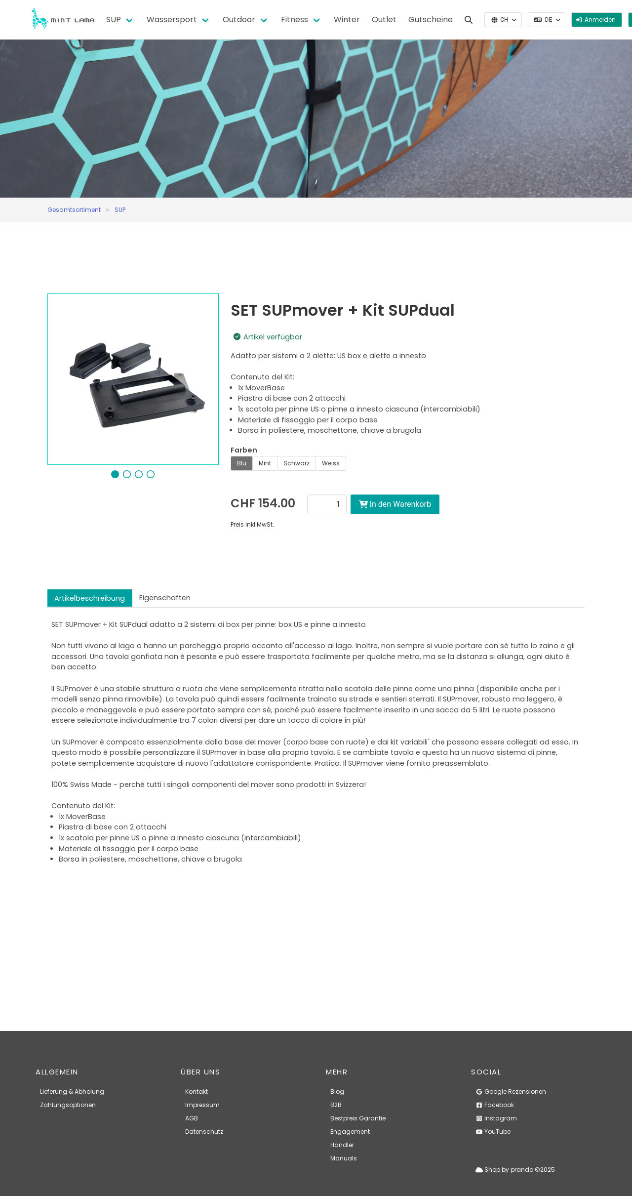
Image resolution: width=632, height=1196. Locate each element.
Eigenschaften (165, 598)
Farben (244, 450)
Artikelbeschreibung (89, 598)
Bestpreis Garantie (358, 1118)
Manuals (343, 1158)
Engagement (350, 1131)
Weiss (331, 463)
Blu (241, 463)
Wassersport (172, 19)
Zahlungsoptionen (68, 1105)
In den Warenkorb (395, 504)
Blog (337, 1091)
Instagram (496, 1118)
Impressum (202, 1105)
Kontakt (196, 1091)
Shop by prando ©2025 (515, 1169)
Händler (342, 1145)
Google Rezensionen (510, 1091)
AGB (191, 1118)
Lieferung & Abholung (72, 1091)
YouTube (493, 1131)
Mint (265, 463)
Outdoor (239, 19)
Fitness (294, 19)
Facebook (494, 1105)
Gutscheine (430, 19)
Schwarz (296, 463)
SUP (113, 19)
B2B (336, 1105)
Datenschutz (204, 1131)
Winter (347, 19)
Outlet (384, 19)
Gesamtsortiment (74, 210)
